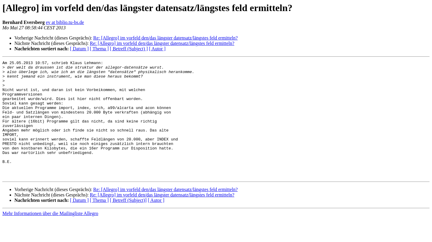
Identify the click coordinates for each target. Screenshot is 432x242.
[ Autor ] (157, 48)
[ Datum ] (79, 48)
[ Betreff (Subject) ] (129, 48)
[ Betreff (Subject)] (128, 223)
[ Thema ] (99, 48)
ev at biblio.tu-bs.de (65, 22)
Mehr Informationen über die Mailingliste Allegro (50, 236)
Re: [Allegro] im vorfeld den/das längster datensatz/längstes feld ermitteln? (165, 37)
